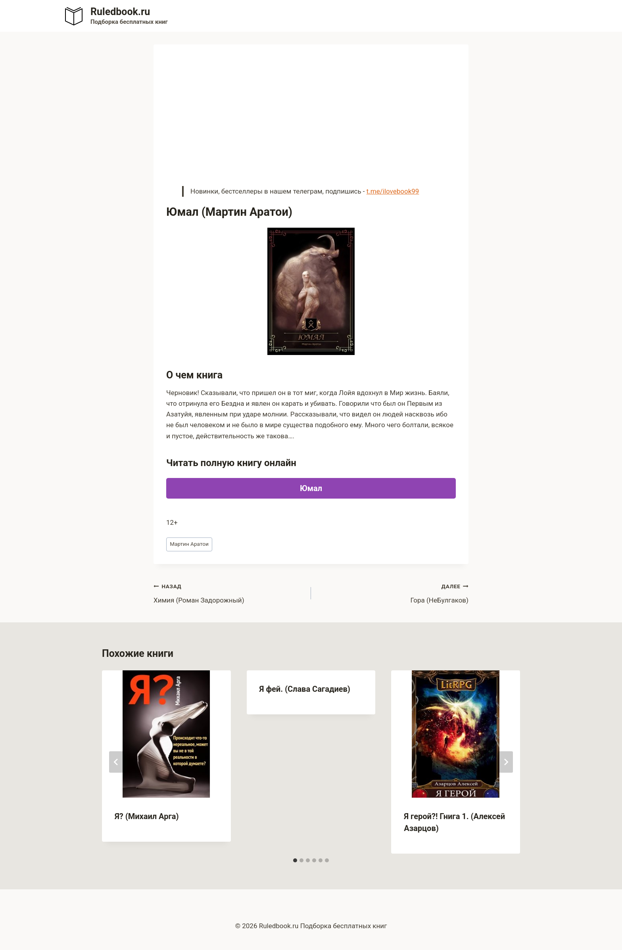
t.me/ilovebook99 (393, 191)
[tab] (295, 860)
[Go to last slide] (116, 762)
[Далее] (506, 762)
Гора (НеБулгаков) (393, 592)
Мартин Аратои (189, 544)
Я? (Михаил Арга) (147, 816)
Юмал (311, 488)
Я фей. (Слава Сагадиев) (304, 689)
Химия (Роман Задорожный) (229, 592)
